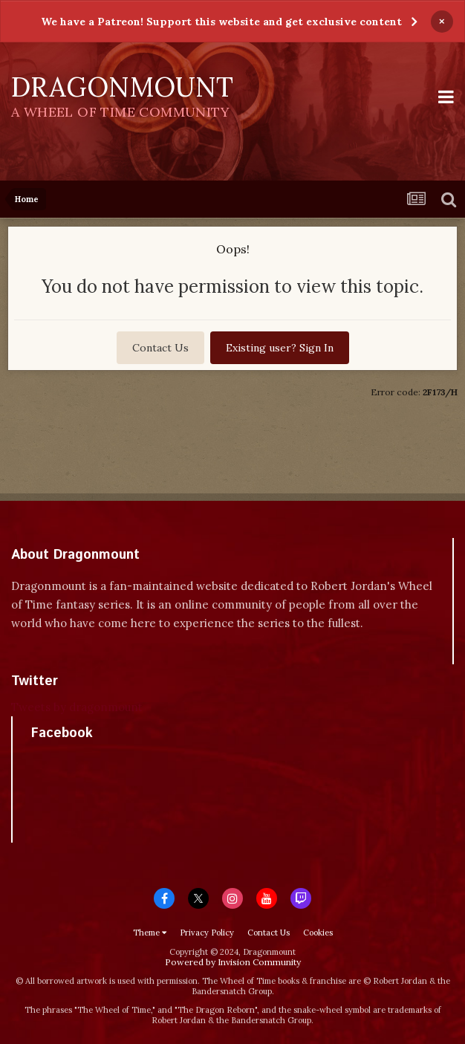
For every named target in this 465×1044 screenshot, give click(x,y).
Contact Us (160, 347)
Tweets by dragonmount (77, 707)
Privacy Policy (207, 932)
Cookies (318, 932)
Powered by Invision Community (233, 961)
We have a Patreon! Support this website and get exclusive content (221, 21)
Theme (149, 932)
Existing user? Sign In (280, 347)
